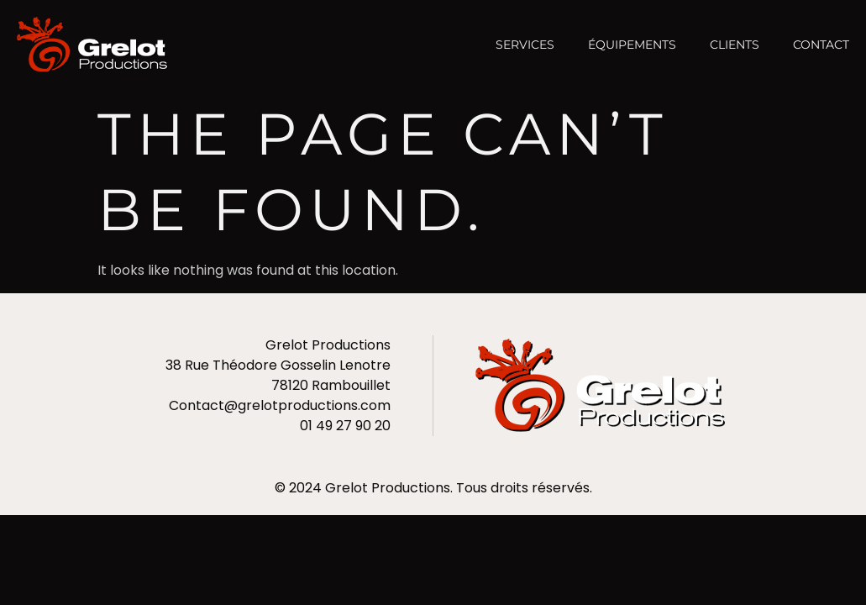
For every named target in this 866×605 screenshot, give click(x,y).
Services (525, 44)
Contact (821, 44)
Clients (734, 44)
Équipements (632, 44)
